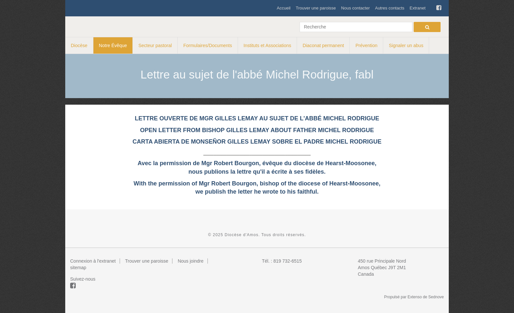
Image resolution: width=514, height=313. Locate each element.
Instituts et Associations (267, 45)
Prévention (366, 45)
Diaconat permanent (323, 45)
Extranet (417, 8)
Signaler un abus (406, 45)
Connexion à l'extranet (93, 261)
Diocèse (79, 45)
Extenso (414, 297)
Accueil (283, 8)
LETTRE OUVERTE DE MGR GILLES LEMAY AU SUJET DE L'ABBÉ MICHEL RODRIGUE (257, 118)
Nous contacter (355, 8)
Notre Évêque (113, 45)
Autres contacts (390, 8)
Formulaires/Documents (207, 45)
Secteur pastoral (155, 45)
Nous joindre (191, 261)
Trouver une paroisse (316, 8)
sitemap (78, 267)
